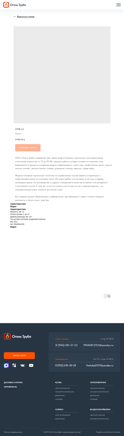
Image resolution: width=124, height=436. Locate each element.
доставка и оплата (13, 382)
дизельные (60, 395)
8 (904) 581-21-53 (66, 345)
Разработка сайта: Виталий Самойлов (108, 432)
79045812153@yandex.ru (98, 345)
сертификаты (10, 387)
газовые (59, 399)
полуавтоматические (64, 391)
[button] (118, 5)
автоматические (62, 388)
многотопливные (62, 414)
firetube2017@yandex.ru (99, 365)
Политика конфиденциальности (13, 432)
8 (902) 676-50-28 (65, 365)
